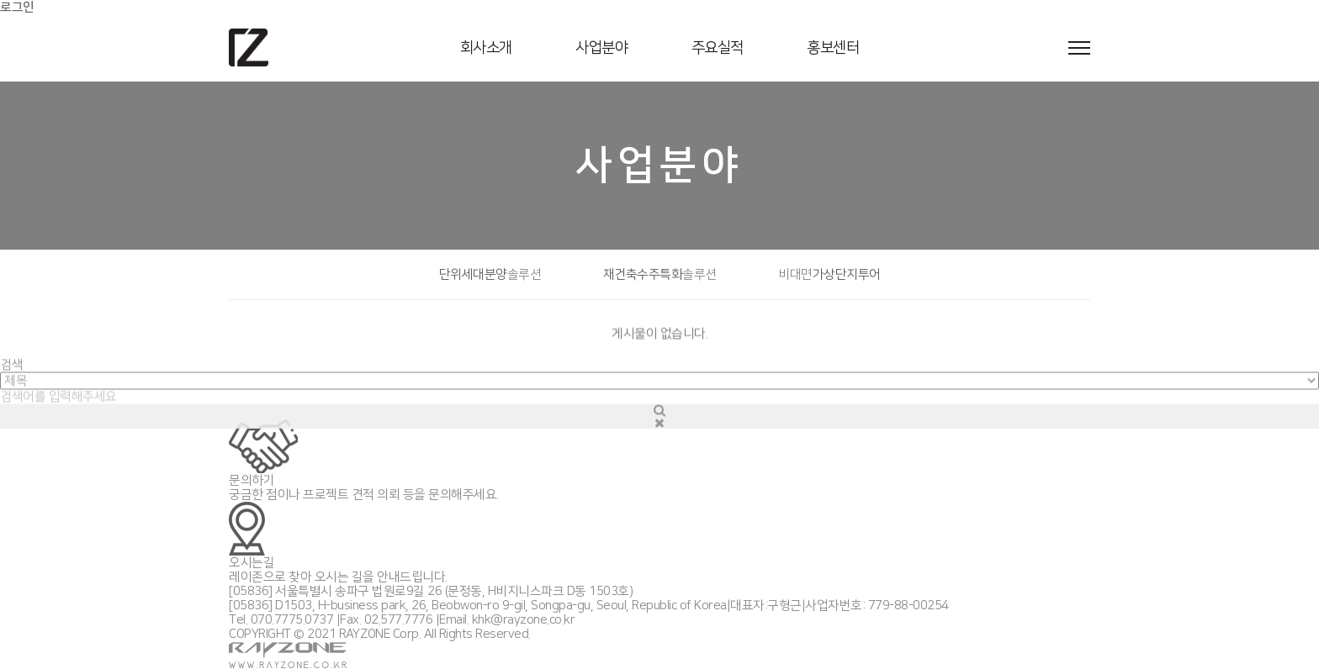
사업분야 (601, 48)
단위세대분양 (490, 274)
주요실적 (717, 48)
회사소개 (486, 48)
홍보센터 (833, 48)
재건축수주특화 (660, 274)
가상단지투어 (829, 274)
